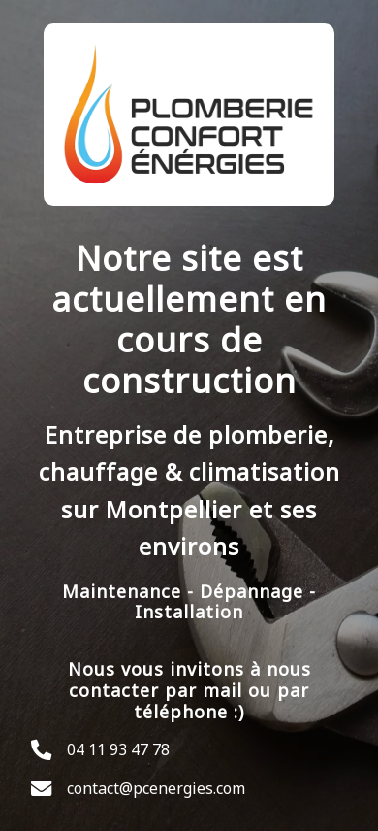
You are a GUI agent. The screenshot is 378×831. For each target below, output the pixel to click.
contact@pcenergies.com (156, 788)
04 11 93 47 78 (118, 749)
